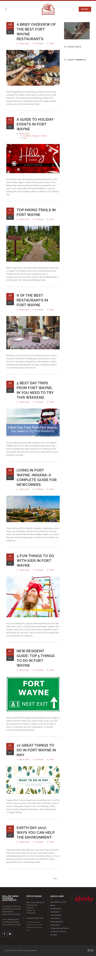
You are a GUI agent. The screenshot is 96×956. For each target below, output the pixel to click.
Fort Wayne (39, 43)
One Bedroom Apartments (55, 910)
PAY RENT (85, 9)
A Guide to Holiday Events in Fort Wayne (35, 124)
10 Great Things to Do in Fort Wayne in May (36, 750)
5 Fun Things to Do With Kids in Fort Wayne (35, 561)
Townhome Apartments (59, 928)
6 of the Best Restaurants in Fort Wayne (32, 300)
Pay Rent (53, 935)
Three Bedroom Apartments (56, 923)
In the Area (43, 136)
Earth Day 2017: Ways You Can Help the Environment (36, 832)
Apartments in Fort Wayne (58, 903)
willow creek (24, 43)
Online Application (58, 931)
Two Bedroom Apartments (56, 917)
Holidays (35, 136)
